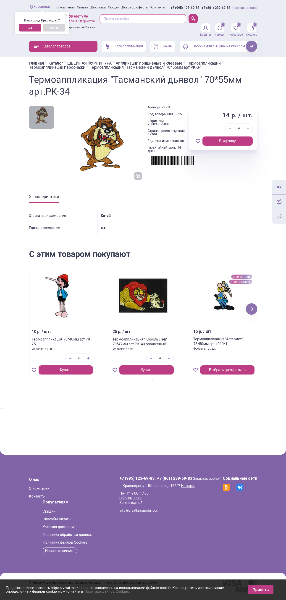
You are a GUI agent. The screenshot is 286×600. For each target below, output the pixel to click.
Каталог (55, 63)
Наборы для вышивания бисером (213, 46)
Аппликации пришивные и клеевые (149, 63)
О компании (65, 7)
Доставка (98, 7)
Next (251, 46)
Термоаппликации (123, 46)
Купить (65, 370)
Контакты (157, 7)
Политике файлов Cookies (106, 591)
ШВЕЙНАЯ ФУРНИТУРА (89, 63)
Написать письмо (60, 551)
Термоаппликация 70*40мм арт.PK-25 (62, 341)
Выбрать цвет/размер (227, 370)
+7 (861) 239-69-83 (216, 8)
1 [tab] (134, 381)
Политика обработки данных (67, 534)
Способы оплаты (57, 519)
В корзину (227, 141)
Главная (36, 63)
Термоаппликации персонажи (57, 67)
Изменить (54, 27)
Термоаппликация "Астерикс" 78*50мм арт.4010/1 (218, 341)
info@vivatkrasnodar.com (139, 510)
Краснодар (42, 7)
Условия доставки (58, 527)
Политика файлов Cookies (65, 542)
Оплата (82, 7)
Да (30, 27)
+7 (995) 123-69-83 (185, 8)
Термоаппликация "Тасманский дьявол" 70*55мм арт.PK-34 (145, 67)
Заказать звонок (245, 8)
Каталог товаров (52, 46)
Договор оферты (134, 7)
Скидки (113, 7)
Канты (162, 46)
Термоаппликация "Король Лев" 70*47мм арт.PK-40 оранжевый (140, 341)
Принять (260, 589)
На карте (188, 486)
